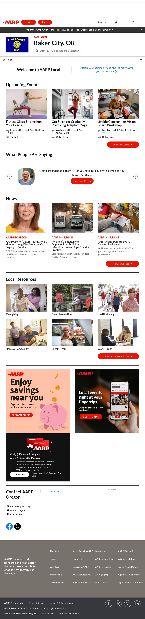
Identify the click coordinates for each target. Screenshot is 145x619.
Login (115, 22)
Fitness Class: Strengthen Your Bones (24, 123)
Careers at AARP (80, 566)
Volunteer (54, 566)
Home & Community (17, 348)
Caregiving (12, 314)
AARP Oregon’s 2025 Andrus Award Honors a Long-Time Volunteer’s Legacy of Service (26, 244)
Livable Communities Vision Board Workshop (117, 123)
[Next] (135, 176)
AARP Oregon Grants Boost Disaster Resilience (114, 243)
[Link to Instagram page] (127, 603)
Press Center (101, 582)
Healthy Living (106, 314)
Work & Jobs (105, 348)
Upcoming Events (82, 181)
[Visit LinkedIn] (137, 603)
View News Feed (122, 263)
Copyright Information (55, 608)
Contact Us (16, 514)
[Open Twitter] (17, 526)
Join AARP (19, 474)
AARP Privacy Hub (13, 603)
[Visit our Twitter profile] (118, 603)
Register (102, 22)
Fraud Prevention (62, 314)
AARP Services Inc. (81, 574)
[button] (141, 22)
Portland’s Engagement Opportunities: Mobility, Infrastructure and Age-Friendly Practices (70, 245)
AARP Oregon (17, 510)
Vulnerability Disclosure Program (20, 613)
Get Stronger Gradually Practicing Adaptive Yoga (69, 123)
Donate (53, 559)
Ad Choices (47, 613)
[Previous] (9, 176)
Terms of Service (36, 603)
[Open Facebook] (9, 526)
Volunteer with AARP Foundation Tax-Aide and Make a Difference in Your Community (69, 29)
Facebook (55, 491)
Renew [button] (45, 22)
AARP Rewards (57, 582)
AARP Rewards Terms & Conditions (21, 608)
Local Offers (59, 348)
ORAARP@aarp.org (20, 506)
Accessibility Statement (61, 603)
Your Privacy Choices (69, 613)
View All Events (123, 144)
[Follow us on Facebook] (108, 603)
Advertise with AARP (82, 551)
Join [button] (29, 22)
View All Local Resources (118, 356)
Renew (52, 473)
